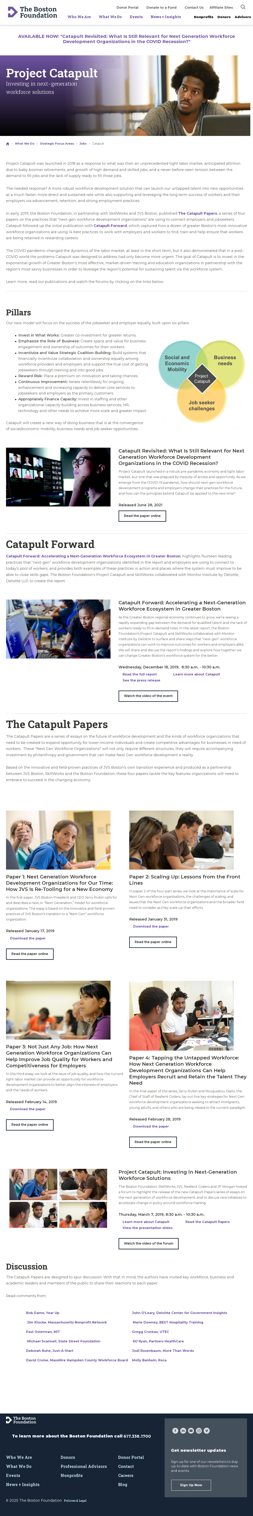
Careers (125, 1475)
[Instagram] (198, 1431)
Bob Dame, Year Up (42, 1313)
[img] (243, 7)
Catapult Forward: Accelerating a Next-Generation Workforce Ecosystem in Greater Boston (93, 556)
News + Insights (166, 16)
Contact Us (194, 7)
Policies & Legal (75, 1501)
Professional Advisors (84, 1466)
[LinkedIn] (183, 1431)
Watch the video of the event (148, 696)
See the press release (141, 680)
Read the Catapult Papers (207, 1222)
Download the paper (28, 938)
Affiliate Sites (221, 7)
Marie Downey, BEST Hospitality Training (168, 1322)
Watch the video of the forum (148, 1243)
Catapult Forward (110, 226)
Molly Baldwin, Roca (149, 1360)
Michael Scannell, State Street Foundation (63, 1341)
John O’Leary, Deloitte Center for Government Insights (179, 1313)
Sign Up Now (191, 1485)
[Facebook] (175, 1431)
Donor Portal (127, 7)
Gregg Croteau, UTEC (150, 1332)
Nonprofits (203, 17)
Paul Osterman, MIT (43, 1332)
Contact (126, 1466)
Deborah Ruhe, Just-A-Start (49, 1351)
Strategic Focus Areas (57, 143)
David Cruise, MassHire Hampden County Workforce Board (77, 1360)
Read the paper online (142, 516)
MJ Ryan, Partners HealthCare (158, 1341)
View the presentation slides (148, 1228)
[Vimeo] (206, 1431)
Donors (224, 17)
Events (136, 16)
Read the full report (140, 674)
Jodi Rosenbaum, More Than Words (163, 1351)
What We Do (110, 16)
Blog (122, 1484)
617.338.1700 (137, 1436)
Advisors (243, 17)
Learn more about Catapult (196, 674)
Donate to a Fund (161, 7)
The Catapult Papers (197, 213)
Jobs (83, 143)
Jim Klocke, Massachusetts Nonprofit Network (66, 1322)
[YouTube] (191, 1431)
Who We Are (79, 16)
